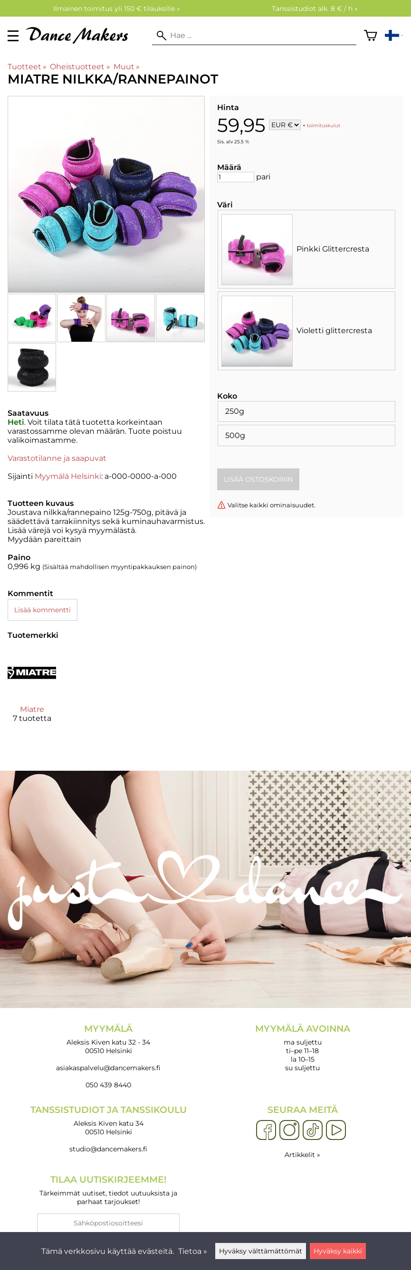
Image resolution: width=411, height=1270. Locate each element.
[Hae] (254, 35)
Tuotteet (27, 66)
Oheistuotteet (80, 66)
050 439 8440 (108, 1085)
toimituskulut (323, 125)
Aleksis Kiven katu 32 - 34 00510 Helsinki (108, 1039)
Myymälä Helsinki (68, 476)
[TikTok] (313, 1130)
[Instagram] (289, 1130)
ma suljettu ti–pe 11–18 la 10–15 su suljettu (303, 1047)
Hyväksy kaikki (338, 1251)
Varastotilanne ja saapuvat (57, 458)
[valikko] (13, 35)
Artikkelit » (302, 1154)
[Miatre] (32, 694)
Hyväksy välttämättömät (260, 1251)
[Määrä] (235, 177)
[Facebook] (266, 1130)
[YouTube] (336, 1130)
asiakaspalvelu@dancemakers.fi (108, 1068)
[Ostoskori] (370, 35)
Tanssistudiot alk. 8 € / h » (315, 8)
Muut (127, 66)
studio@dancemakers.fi (108, 1149)
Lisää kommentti (42, 610)
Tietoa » (192, 1251)
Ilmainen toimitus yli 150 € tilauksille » (116, 8)
